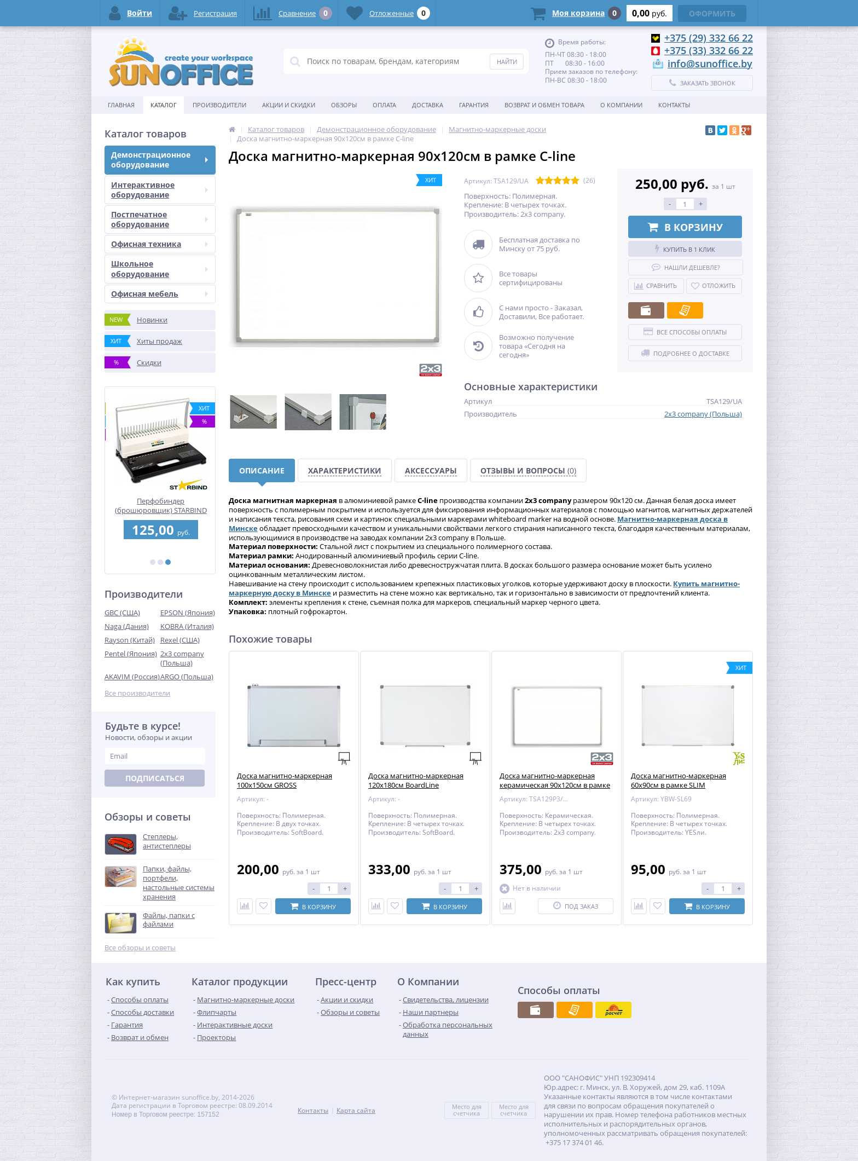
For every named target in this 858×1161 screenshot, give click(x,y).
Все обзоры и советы (140, 947)
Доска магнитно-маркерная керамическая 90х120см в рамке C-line (555, 785)
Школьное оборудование (159, 268)
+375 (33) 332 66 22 (708, 50)
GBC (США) (122, 612)
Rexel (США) (180, 640)
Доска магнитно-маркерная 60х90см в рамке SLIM (678, 780)
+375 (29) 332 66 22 (708, 37)
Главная (121, 105)
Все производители (137, 693)
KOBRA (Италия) (187, 626)
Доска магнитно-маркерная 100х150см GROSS (284, 780)
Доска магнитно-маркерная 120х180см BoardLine (415, 780)
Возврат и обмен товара (544, 105)
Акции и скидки (288, 105)
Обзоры (344, 105)
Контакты (674, 105)
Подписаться (154, 778)
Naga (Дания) (127, 626)
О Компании (621, 105)
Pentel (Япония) (131, 654)
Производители (219, 105)
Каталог (163, 105)
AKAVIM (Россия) (132, 676)
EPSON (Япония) (187, 612)
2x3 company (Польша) (182, 658)
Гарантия (474, 105)
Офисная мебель (159, 293)
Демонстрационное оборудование (159, 159)
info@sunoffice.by (710, 63)
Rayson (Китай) (130, 640)
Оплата (384, 105)
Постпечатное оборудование (159, 219)
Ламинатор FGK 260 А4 (160, 501)
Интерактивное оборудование (159, 190)
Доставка (427, 105)
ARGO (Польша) (186, 676)
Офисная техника (159, 244)
